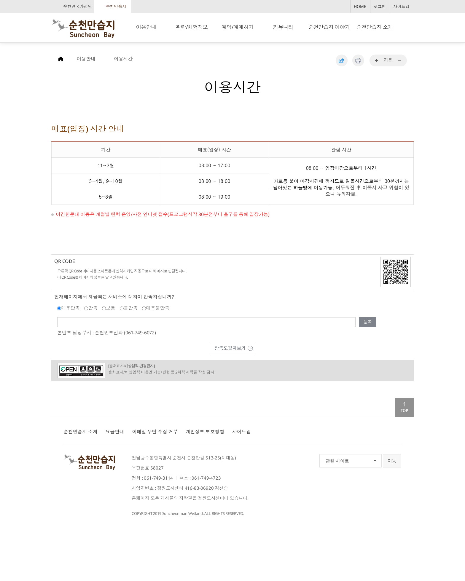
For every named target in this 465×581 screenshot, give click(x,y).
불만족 (131, 308)
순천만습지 (116, 6)
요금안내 (114, 431)
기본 (388, 60)
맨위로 (404, 407)
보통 (110, 308)
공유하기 (342, 60)
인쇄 (358, 60)
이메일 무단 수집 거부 (155, 431)
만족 (93, 308)
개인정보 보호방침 (205, 431)
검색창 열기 (407, 27)
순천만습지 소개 (374, 27)
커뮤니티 (283, 27)
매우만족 (70, 308)
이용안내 (146, 27)
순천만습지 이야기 (329, 27)
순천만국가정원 (77, 6)
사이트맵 (401, 6)
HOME (360, 6)
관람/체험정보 (192, 27)
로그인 (379, 6)
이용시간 (123, 58)
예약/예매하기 (238, 27)
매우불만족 (157, 308)
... (377, 61)
